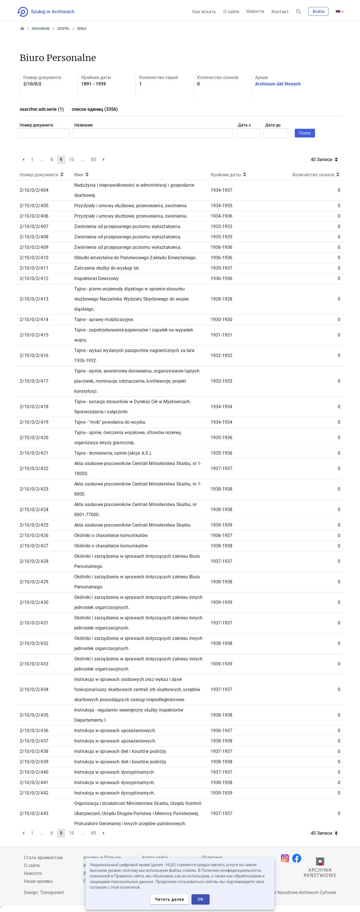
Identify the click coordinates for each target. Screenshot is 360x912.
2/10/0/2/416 (34, 355)
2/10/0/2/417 (34, 381)
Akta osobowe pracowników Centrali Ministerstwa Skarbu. (133, 525)
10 (71, 159)
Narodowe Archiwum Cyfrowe (306, 892)
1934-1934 (221, 406)
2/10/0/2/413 (34, 299)
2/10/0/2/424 (34, 509)
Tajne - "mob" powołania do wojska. (110, 422)
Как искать (204, 11)
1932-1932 (221, 355)
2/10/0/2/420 (34, 437)
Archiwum (41, 29)
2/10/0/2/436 (34, 730)
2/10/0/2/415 (34, 335)
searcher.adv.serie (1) (42, 109)
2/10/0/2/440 (34, 772)
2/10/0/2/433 (34, 664)
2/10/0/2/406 (34, 216)
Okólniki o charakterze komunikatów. (111, 535)
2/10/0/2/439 (34, 761)
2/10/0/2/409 (34, 247)
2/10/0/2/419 (34, 422)
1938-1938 (221, 489)
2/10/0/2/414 (34, 319)
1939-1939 (221, 525)
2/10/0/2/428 (34, 561)
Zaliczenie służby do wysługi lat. (107, 268)
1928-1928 (221, 299)
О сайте (231, 11)
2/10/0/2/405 (34, 205)
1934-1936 (221, 216)
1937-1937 (221, 468)
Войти (318, 11)
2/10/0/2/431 (34, 623)
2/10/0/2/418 (34, 406)
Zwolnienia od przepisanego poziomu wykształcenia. (127, 226)
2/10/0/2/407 (34, 226)
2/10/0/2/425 (34, 525)
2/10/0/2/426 (34, 535)
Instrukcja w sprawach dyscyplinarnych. (114, 772)
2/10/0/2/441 (34, 782)
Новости (255, 11)
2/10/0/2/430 (34, 602)
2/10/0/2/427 (34, 545)
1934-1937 (221, 190)
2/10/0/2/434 (34, 689)
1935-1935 (221, 237)
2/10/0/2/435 (34, 715)
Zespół (63, 29)
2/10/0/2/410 (34, 257)
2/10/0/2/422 (34, 468)
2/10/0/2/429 (34, 581)
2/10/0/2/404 (34, 190)
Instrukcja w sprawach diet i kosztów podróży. (120, 751)
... (42, 159)
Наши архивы (38, 881)
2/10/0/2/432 (34, 643)
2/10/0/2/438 (34, 751)
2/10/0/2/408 (34, 237)
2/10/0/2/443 (34, 813)
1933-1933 (221, 226)
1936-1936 (221, 247)
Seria (81, 29)
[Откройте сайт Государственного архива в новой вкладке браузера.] (320, 869)
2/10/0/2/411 (34, 268)
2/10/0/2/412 (34, 278)
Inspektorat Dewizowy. (97, 278)
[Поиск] (298, 12)
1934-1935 (221, 205)
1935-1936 (221, 437)
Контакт (280, 11)
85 (93, 159)
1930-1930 (221, 319)
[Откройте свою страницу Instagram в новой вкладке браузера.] (286, 858)
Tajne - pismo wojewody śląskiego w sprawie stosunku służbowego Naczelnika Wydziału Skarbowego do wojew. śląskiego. (132, 299)
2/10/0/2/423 (34, 489)
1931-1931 (221, 335)
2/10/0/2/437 (34, 741)
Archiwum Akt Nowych (278, 84)
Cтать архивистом (43, 857)
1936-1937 (221, 535)
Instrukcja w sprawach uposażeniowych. (115, 730)
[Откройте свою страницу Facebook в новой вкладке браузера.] (298, 858)
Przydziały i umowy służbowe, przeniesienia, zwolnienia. (131, 205)
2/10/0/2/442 (34, 793)
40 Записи (324, 159)
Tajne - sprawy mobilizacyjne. (104, 319)
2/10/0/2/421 (34, 453)
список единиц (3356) (95, 109)
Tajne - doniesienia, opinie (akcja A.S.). (113, 453)
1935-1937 (221, 268)
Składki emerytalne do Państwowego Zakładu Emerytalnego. (135, 257)
